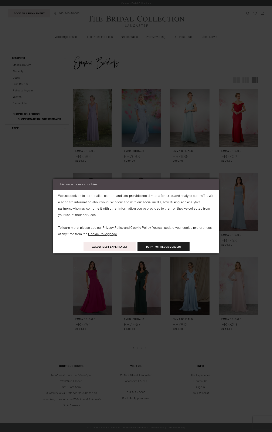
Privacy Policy (113, 227)
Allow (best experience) (107, 246)
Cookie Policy (140, 227)
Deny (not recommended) (166, 246)
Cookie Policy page (102, 234)
